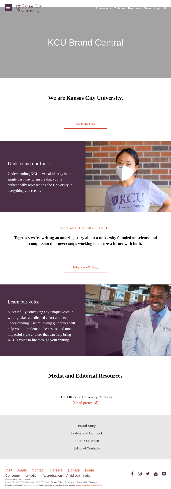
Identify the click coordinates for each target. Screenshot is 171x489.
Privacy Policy (56, 482)
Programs (134, 8)
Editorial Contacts (87, 448)
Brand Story (87, 426)
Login (157, 8)
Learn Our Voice (87, 441)
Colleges (119, 8)
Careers (57, 470)
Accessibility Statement (87, 482)
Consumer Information (21, 475)
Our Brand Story (85, 123)
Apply (22, 470)
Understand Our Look (87, 433)
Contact (38, 470)
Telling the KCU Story (85, 267)
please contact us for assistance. (89, 485)
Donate (74, 470)
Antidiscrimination (79, 475)
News (147, 8)
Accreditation (52, 475)
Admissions (103, 8)
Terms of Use (70, 482)
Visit (9, 470)
